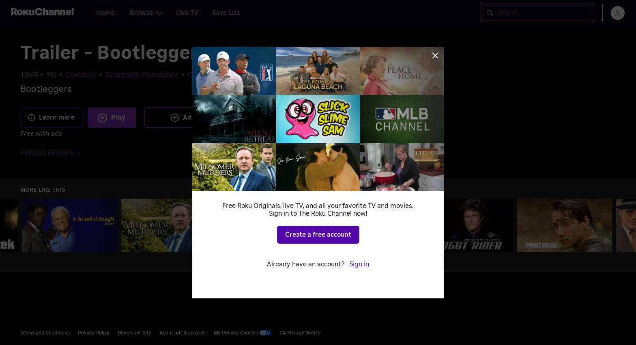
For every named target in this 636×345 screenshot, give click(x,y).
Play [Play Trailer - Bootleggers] (118, 117)
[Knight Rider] (465, 225)
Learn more (51, 117)
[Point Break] (564, 225)
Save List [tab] (226, 13)
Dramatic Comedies (142, 75)
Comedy (81, 75)
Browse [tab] (146, 13)
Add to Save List (205, 118)
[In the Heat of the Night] (69, 225)
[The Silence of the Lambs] (267, 225)
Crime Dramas (214, 75)
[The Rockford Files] (366, 225)
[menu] (618, 13)
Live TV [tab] (187, 13)
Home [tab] (105, 13)
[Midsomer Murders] (168, 225)
